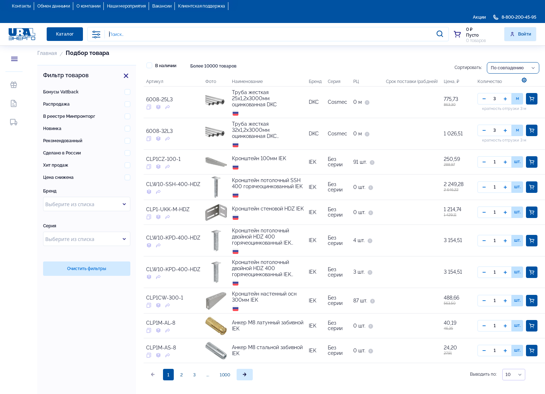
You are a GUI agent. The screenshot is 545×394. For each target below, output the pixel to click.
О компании (88, 6)
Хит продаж (55, 165)
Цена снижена (58, 177)
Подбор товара (87, 53)
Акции (479, 17)
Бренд (49, 191)
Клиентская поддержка (201, 6)
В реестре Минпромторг (69, 116)
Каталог (65, 34)
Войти (520, 34)
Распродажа (56, 104)
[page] (244, 374)
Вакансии (162, 6)
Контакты (21, 6)
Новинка (52, 128)
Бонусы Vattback (61, 91)
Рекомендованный (62, 140)
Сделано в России (62, 153)
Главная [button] (47, 53)
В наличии (161, 65)
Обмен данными (53, 6)
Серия (49, 225)
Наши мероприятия (126, 6)
